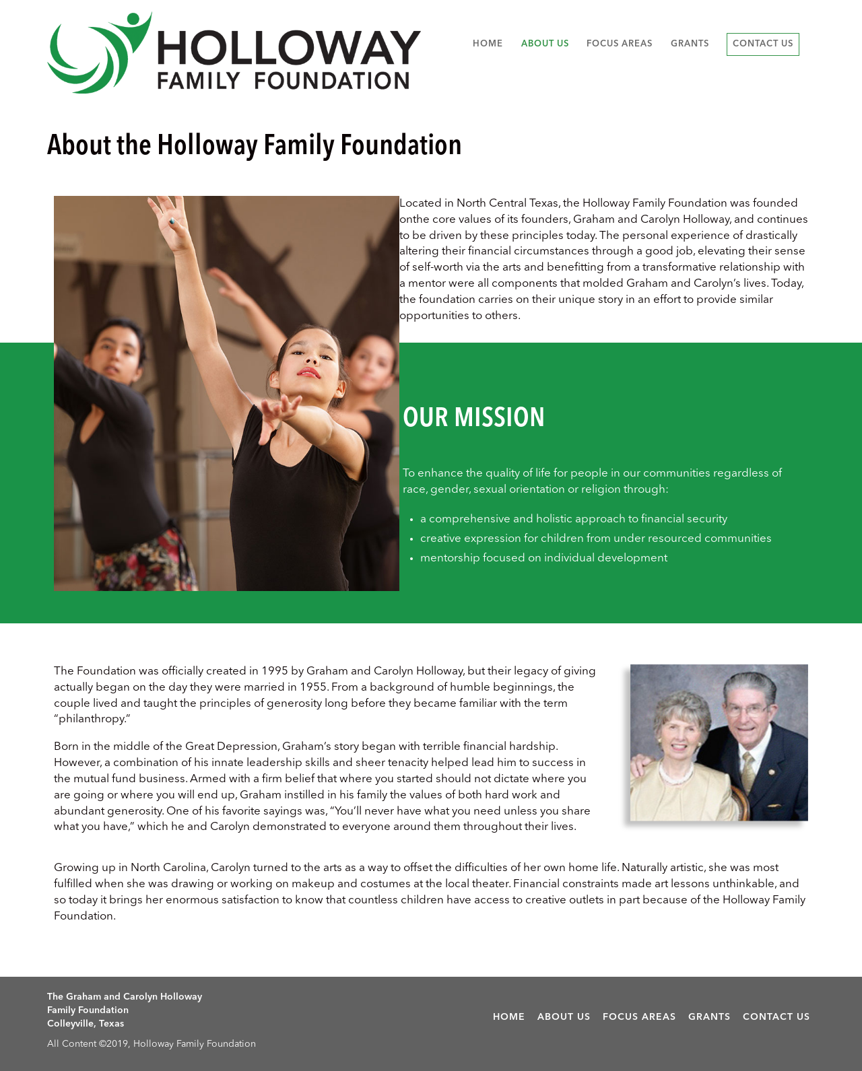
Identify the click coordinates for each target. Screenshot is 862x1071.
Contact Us (763, 44)
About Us (545, 44)
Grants (690, 44)
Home (488, 44)
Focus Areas (620, 44)
